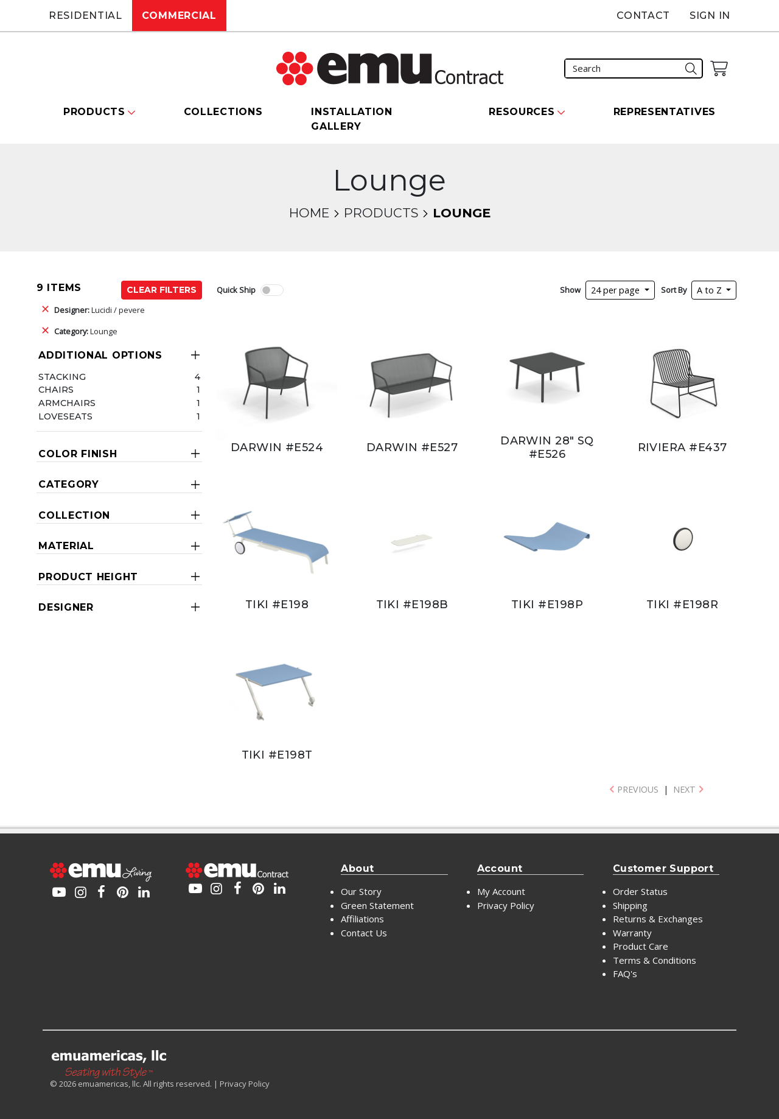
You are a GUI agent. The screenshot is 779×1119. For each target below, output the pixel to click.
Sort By (673, 289)
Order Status (640, 891)
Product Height (88, 577)
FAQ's (625, 973)
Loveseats (65, 416)
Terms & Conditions (654, 960)
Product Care (640, 946)
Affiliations (362, 919)
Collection (74, 515)
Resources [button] (521, 112)
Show (570, 289)
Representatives (664, 112)
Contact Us (364, 933)
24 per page (616, 290)
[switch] (272, 290)
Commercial (179, 15)
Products (381, 212)
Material (66, 546)
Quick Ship (236, 289)
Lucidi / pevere (99, 309)
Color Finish (77, 454)
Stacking (62, 376)
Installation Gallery (351, 119)
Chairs (56, 389)
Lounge (85, 331)
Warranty (632, 933)
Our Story (361, 891)
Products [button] (94, 112)
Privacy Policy (505, 905)
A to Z (710, 290)
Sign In (710, 15)
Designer (66, 607)
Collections (223, 112)
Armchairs (67, 403)
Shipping (630, 905)
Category (68, 484)
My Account (501, 891)
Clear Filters (162, 289)
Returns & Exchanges (658, 919)
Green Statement (377, 905)
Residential (85, 15)
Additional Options (100, 355)
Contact (643, 15)
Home (309, 212)
